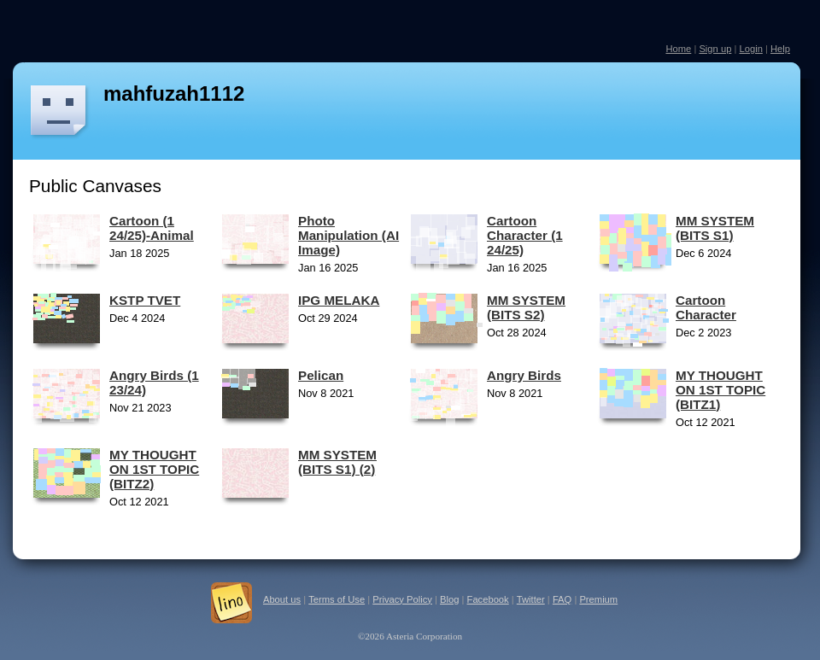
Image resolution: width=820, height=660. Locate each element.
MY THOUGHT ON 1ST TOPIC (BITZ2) (154, 469)
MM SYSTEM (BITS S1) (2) (337, 461)
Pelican (320, 375)
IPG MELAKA (338, 300)
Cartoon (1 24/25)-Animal (151, 227)
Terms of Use (336, 599)
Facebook (488, 599)
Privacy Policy (402, 599)
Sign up (715, 49)
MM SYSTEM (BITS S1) (715, 227)
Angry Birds (524, 375)
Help (780, 49)
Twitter (531, 599)
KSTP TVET (144, 300)
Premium (598, 599)
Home (678, 49)
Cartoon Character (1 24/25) (525, 235)
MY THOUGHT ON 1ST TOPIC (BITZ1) (720, 390)
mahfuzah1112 (173, 93)
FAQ (562, 599)
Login (750, 49)
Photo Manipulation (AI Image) (348, 235)
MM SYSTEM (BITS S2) (526, 307)
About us (282, 599)
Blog (449, 599)
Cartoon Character (706, 307)
